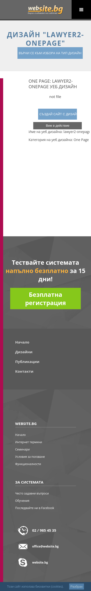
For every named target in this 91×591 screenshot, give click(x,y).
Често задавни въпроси (32, 493)
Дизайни (24, 351)
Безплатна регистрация (45, 298)
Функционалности (28, 464)
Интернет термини (28, 442)
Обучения (22, 501)
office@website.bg (45, 546)
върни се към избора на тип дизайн (50, 53)
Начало (22, 342)
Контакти (24, 371)
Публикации (27, 361)
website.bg (40, 562)
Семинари (22, 449)
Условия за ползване (30, 457)
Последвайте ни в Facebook (34, 508)
